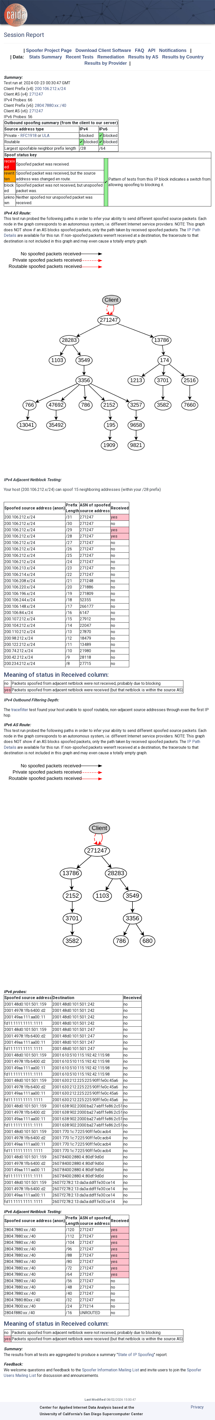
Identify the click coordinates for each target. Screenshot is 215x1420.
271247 (36, 94)
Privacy (197, 1407)
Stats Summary (45, 56)
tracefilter (19, 709)
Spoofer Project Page (49, 50)
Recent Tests (80, 56)
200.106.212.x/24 (50, 88)
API (151, 50)
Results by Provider (105, 63)
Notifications (172, 50)
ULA (45, 135)
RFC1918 (28, 135)
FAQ (139, 50)
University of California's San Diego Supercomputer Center (91, 1414)
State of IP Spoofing (136, 1354)
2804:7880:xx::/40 (50, 105)
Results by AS (143, 56)
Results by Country (182, 56)
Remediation (110, 56)
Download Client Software (103, 50)
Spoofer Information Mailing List (110, 1370)
